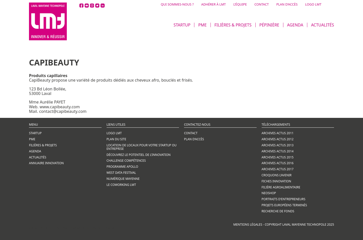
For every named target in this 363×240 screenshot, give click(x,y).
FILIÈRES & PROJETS (233, 25)
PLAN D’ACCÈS (286, 4)
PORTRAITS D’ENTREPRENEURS (284, 199)
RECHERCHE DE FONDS (278, 211)
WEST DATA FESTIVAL (121, 172)
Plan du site (116, 139)
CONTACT (261, 4)
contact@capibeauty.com (62, 111)
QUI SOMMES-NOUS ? (177, 4)
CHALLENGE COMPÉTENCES (126, 160)
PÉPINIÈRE (269, 25)
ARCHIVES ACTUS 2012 (278, 139)
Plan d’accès (194, 139)
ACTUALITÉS (322, 25)
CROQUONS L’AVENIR (277, 175)
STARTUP (181, 25)
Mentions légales (247, 224)
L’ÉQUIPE (240, 4)
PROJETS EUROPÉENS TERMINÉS (284, 205)
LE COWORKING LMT (121, 185)
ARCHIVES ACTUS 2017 (278, 169)
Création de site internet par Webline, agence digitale (73, 228)
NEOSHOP (269, 193)
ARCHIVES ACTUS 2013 (278, 145)
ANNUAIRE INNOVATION (46, 163)
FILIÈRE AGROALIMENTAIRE (281, 187)
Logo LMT (114, 133)
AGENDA (295, 25)
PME (202, 25)
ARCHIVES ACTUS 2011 (278, 133)
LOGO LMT (313, 4)
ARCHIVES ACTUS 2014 (278, 151)
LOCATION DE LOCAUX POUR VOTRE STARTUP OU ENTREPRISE (142, 147)
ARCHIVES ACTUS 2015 (278, 157)
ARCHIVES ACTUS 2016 (278, 163)
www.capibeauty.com (60, 107)
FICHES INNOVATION (276, 181)
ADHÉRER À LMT (213, 4)
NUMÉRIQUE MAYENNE (123, 179)
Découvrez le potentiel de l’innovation (139, 155)
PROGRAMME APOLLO (122, 166)
